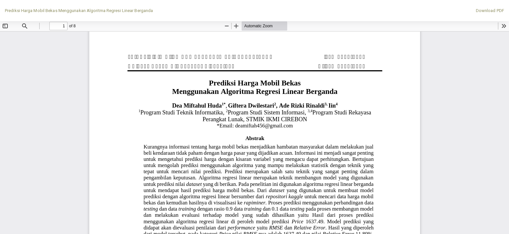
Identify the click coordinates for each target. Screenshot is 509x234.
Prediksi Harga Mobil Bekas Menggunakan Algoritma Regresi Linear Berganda (79, 10)
